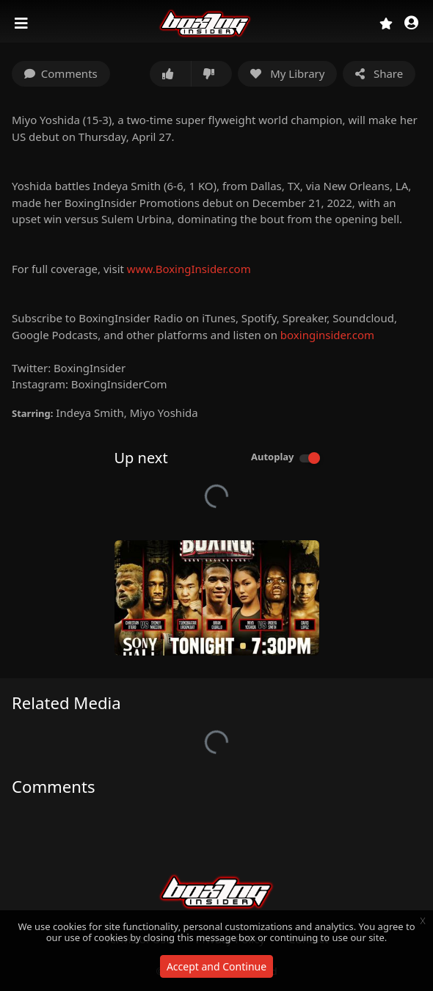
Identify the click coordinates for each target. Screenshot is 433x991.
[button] (411, 24)
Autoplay (272, 456)
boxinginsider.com (327, 334)
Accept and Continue (216, 966)
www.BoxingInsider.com (189, 268)
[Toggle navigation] (23, 23)
